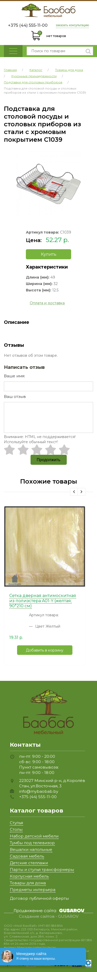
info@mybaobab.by (38, 791)
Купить (48, 254)
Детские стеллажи (29, 862)
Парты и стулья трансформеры (42, 869)
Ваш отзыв (15, 396)
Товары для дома (28, 882)
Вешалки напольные (31, 849)
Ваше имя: (14, 375)
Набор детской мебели (34, 836)
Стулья (16, 822)
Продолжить (48, 460)
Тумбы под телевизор (32, 842)
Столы (16, 829)
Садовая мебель (27, 856)
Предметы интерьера (32, 889)
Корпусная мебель (29, 876)
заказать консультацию (72, 25)
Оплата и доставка (47, 303)
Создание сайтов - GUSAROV (48, 916)
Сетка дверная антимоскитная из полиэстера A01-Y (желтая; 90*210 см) (42, 600)
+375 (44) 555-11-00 (28, 25)
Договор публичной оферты (39, 898)
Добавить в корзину (44, 650)
